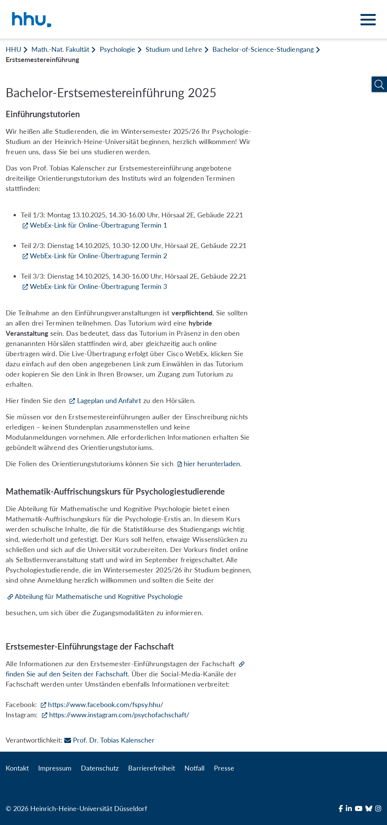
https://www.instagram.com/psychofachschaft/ (119, 714)
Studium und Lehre (174, 49)
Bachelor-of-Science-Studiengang (263, 49)
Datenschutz (100, 768)
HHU (13, 49)
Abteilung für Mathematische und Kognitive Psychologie (99, 596)
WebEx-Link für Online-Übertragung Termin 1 (98, 225)
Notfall (194, 768)
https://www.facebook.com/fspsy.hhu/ (105, 704)
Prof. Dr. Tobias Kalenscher (109, 740)
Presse (224, 768)
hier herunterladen (212, 463)
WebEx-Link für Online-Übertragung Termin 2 (98, 255)
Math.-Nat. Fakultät (60, 49)
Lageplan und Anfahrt (109, 400)
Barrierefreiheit (151, 768)
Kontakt (17, 768)
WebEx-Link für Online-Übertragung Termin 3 (98, 286)
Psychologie (117, 49)
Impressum (54, 768)
